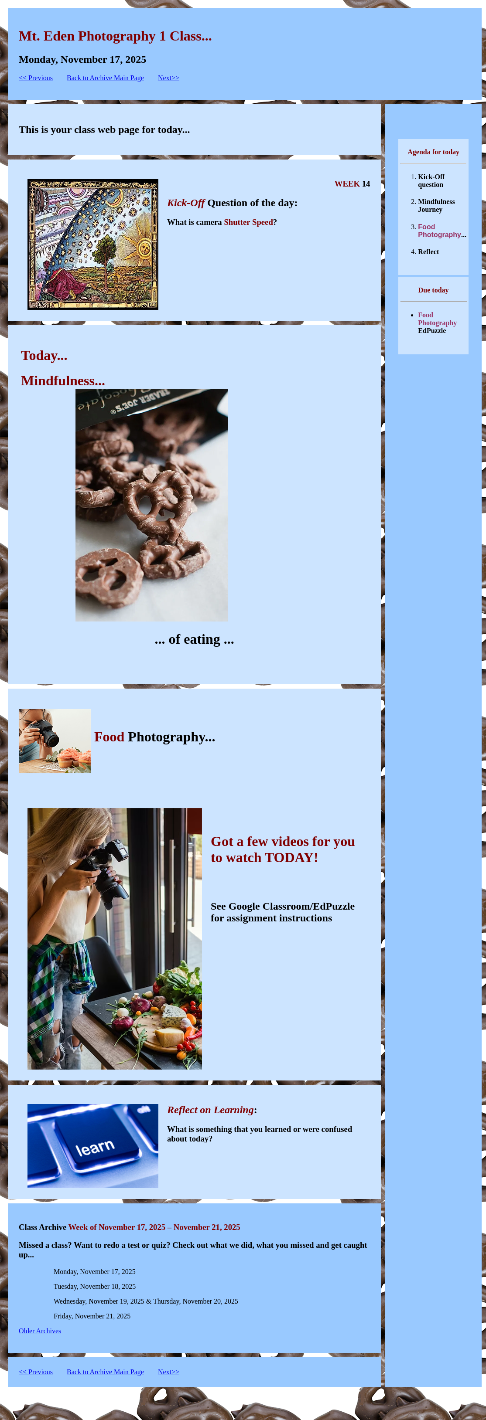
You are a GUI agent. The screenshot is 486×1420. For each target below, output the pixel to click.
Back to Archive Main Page (105, 78)
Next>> (168, 78)
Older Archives (40, 1331)
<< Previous (36, 78)
